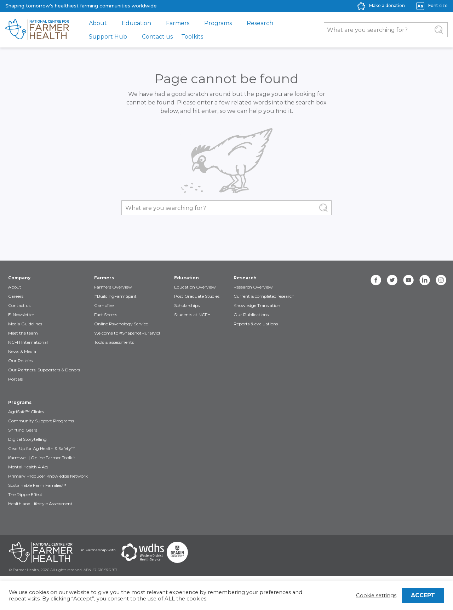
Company (19, 277)
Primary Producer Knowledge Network (48, 476)
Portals (15, 379)
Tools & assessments (114, 342)
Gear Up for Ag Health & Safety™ (41, 448)
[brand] (37, 29)
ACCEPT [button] (423, 595)
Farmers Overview (113, 287)
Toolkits (192, 36)
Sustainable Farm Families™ (37, 485)
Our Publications (251, 314)
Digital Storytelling (27, 439)
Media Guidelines (25, 323)
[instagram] (441, 280)
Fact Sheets (105, 314)
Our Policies (20, 360)
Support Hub (108, 36)
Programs (218, 23)
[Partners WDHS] (142, 552)
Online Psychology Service (121, 323)
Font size (438, 5)
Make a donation (387, 5)
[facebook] (376, 280)
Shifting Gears (22, 430)
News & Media (22, 351)
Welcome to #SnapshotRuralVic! (127, 333)
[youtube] (408, 280)
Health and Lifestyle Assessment (40, 503)
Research (260, 23)
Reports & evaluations (256, 323)
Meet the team (23, 333)
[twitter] (392, 280)
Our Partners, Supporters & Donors (44, 369)
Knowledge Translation (257, 305)
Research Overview (253, 287)
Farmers (177, 23)
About (98, 23)
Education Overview (195, 287)
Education (136, 23)
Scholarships (187, 305)
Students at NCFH (192, 314)
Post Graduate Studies (196, 296)
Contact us (157, 36)
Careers (15, 296)
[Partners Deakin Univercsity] (177, 552)
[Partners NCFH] (41, 552)
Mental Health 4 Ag (28, 466)
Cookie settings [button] (376, 595)
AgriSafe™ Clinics (26, 411)
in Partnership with (98, 550)
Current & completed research (264, 296)
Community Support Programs (41, 420)
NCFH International (28, 342)
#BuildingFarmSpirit (115, 296)
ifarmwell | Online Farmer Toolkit (41, 457)
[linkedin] (424, 280)
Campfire (104, 305)
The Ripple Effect (25, 494)
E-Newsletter (21, 314)
